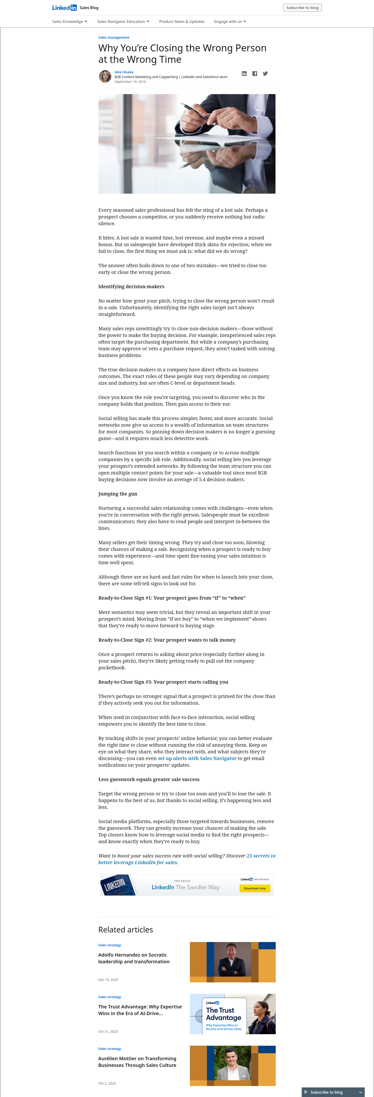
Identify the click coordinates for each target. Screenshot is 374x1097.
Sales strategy (109, 945)
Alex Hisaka (124, 72)
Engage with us (228, 21)
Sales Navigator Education (121, 21)
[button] (244, 73)
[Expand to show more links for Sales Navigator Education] (148, 22)
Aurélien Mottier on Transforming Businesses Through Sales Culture (137, 1061)
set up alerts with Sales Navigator (197, 758)
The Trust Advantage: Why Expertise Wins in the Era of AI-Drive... (140, 1010)
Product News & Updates (182, 21)
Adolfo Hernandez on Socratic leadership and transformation (134, 958)
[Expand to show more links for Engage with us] (245, 22)
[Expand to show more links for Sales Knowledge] (86, 22)
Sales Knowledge (67, 21)
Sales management (114, 37)
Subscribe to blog (302, 7)
